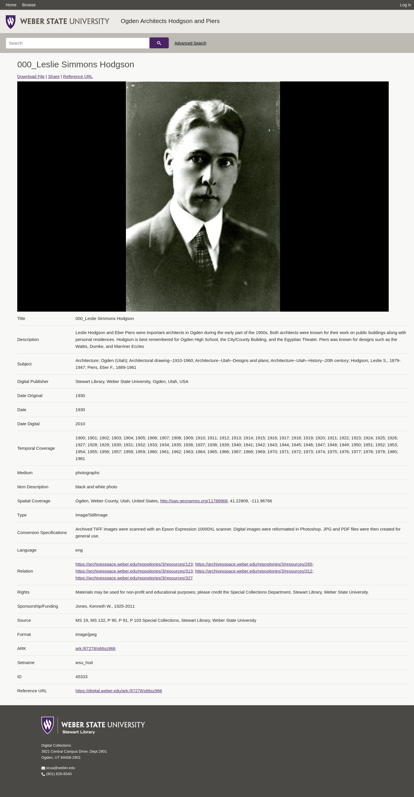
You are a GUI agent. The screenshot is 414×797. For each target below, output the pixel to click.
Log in (405, 5)
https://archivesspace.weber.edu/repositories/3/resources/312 (254, 571)
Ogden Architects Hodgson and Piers (170, 21)
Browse (29, 5)
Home (11, 5)
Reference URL (78, 76)
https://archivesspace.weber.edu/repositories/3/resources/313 (134, 571)
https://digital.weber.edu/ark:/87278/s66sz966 (119, 690)
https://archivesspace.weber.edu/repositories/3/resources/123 (134, 564)
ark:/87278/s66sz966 (96, 648)
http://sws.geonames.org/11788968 (193, 500)
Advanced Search (190, 43)
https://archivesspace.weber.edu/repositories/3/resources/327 (134, 577)
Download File (31, 76)
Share (54, 76)
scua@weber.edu (58, 768)
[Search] (78, 43)
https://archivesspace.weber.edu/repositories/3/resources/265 (254, 564)
